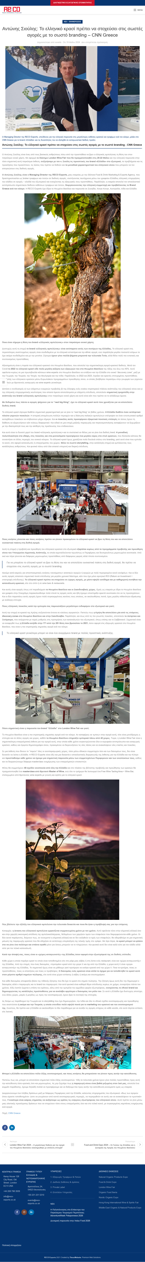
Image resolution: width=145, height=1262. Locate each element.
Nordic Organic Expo (108, 1197)
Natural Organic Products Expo (113, 1177)
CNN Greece (14, 1113)
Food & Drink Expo (107, 1182)
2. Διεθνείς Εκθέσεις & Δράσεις (64, 1182)
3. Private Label (57, 1187)
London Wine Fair (107, 1187)
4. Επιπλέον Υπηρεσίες (61, 1192)
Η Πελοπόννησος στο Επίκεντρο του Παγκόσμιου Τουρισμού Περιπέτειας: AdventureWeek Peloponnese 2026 (67, 1212)
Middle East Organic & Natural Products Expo (120, 1207)
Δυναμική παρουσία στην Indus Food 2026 (70, 1220)
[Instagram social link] (24, 1212)
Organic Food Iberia (108, 1192)
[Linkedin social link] (12, 1127)
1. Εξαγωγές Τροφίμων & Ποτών (65, 1177)
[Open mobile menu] (138, 10)
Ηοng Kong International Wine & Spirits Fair (119, 1202)
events (58, 42)
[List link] (12, 1181)
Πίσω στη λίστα (72, 1144)
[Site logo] (12, 9)
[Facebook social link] (5, 1127)
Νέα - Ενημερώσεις (72, 22)
